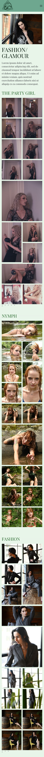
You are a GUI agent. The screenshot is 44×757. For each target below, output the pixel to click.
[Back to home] (7, 6)
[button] (41, 6)
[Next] (14, 305)
